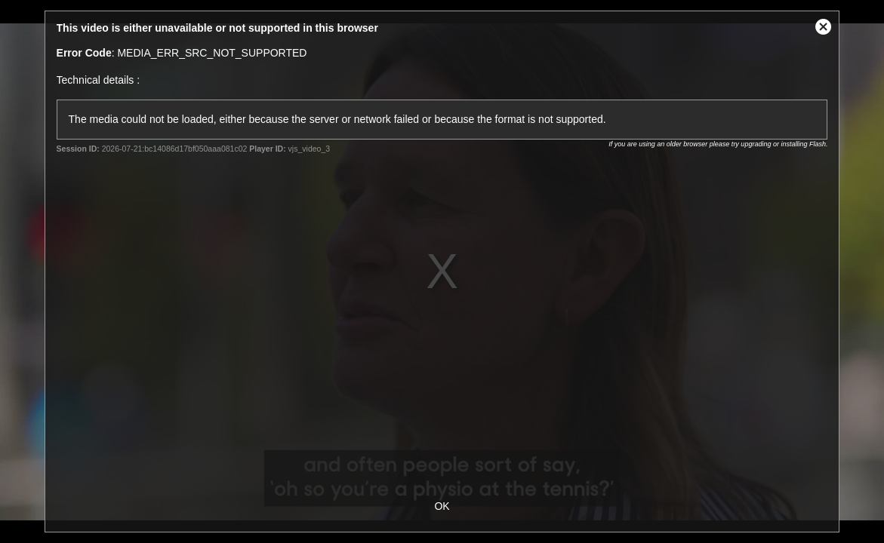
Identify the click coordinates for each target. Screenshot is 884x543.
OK (441, 506)
